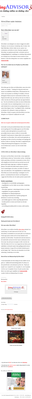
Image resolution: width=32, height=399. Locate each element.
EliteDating (24, 362)
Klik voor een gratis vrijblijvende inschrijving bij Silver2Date (15, 122)
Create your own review (6, 297)
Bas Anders (3, 281)
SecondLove (10, 366)
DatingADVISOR (9, 395)
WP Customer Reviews (9, 309)
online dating (21, 229)
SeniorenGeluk (4, 60)
